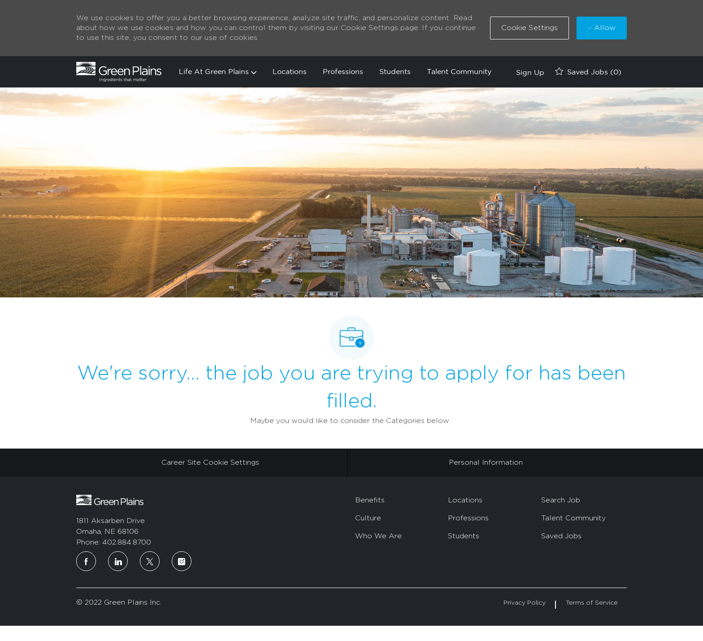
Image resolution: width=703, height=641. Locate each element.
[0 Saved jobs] (588, 71)
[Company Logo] (118, 72)
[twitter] (150, 561)
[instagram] (181, 561)
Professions (343, 71)
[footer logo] (109, 500)
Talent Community (459, 71)
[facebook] (86, 561)
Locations (290, 71)
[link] (529, 72)
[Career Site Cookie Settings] (210, 462)
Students (395, 71)
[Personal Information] (486, 462)
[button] (529, 28)
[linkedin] (118, 561)
